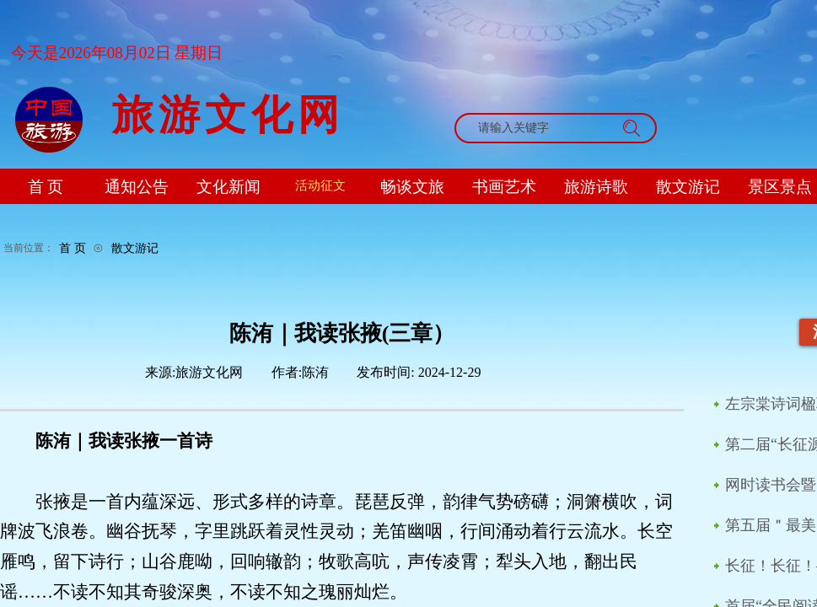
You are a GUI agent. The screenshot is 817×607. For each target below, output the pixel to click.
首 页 (72, 248)
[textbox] (539, 128)
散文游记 (135, 248)
